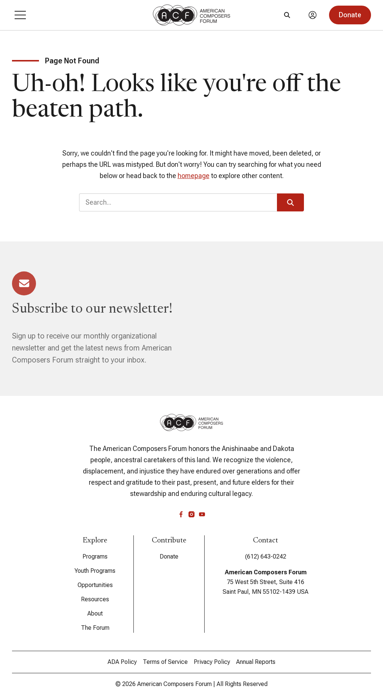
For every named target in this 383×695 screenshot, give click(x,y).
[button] (20, 15)
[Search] (287, 15)
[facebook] (181, 514)
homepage (193, 176)
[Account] (312, 14)
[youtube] (202, 514)
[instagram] (191, 514)
